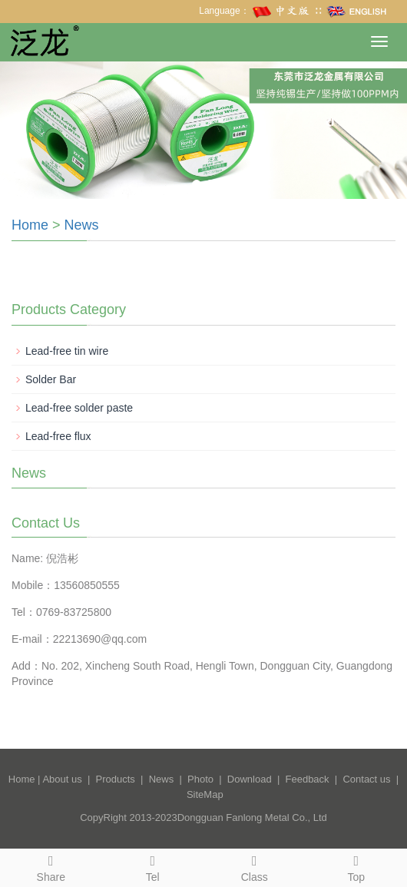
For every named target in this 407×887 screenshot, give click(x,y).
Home (30, 225)
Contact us (366, 779)
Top (357, 866)
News (82, 225)
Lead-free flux (58, 436)
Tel (153, 866)
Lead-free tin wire (66, 351)
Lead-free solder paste (79, 408)
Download (249, 779)
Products (115, 779)
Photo (200, 779)
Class (255, 866)
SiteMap (205, 794)
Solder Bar (50, 379)
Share (51, 866)
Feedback (307, 779)
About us (61, 779)
